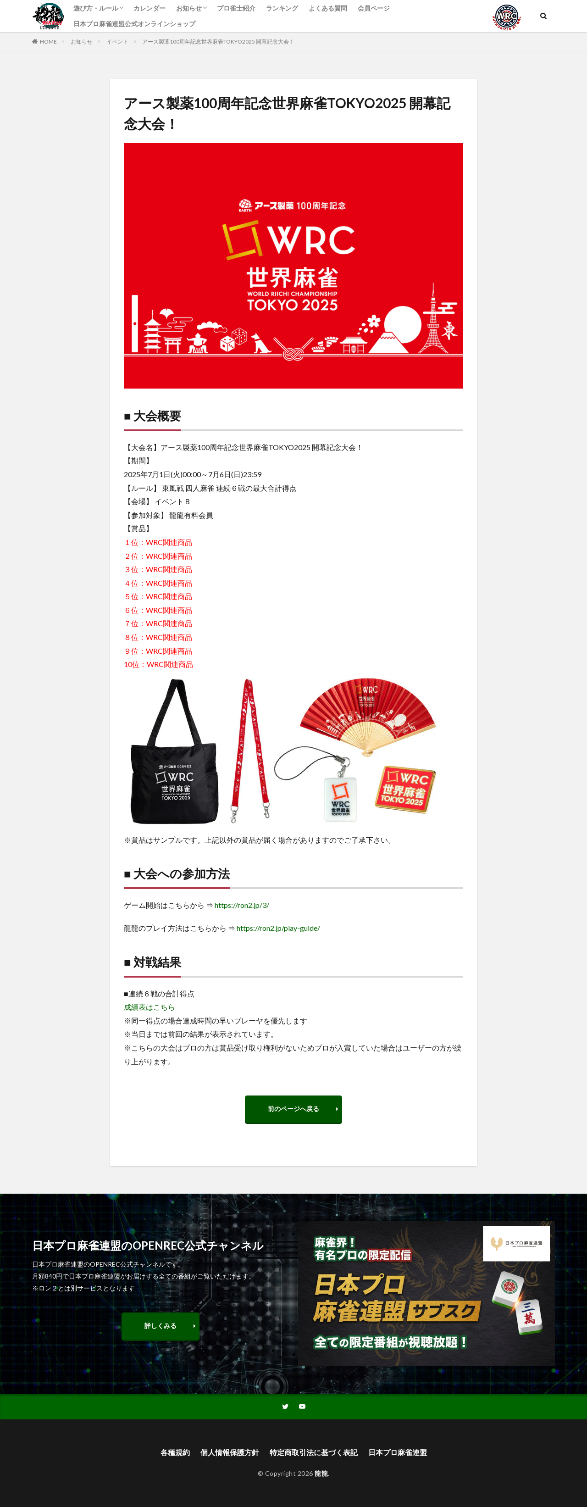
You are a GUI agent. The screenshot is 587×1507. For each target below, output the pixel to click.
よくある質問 (328, 8)
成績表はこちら (149, 1006)
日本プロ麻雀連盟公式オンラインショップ (134, 24)
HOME (48, 41)
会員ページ (374, 8)
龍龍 (321, 1473)
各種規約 (175, 1452)
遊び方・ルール (95, 8)
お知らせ (189, 8)
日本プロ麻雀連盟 (397, 1452)
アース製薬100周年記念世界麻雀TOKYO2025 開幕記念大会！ (218, 41)
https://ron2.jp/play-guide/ (278, 927)
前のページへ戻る (293, 1108)
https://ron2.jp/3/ (242, 905)
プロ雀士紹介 (236, 8)
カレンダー (149, 8)
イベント (117, 41)
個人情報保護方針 (229, 1452)
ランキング (282, 8)
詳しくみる (160, 1325)
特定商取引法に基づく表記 (314, 1452)
